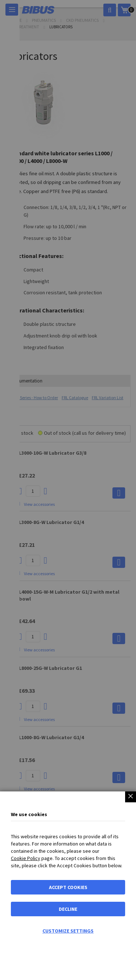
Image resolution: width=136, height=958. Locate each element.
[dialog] (68, 479)
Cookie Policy (25, 858)
